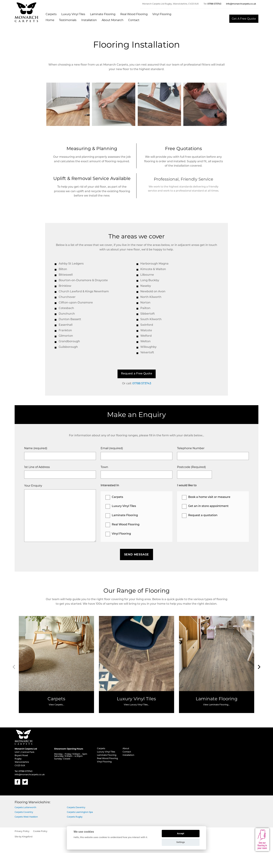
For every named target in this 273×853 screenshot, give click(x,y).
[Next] (259, 667)
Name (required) (35, 448)
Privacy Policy (22, 831)
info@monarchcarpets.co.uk (241, 4)
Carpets (51, 14)
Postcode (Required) (191, 467)
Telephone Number (190, 448)
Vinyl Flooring (161, 14)
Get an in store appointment (208, 506)
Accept (180, 833)
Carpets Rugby (75, 817)
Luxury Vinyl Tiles (73, 14)
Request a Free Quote (136, 373)
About (126, 749)
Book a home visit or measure (209, 497)
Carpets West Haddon (26, 817)
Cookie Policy (40, 831)
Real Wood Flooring (134, 14)
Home (50, 20)
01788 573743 (214, 4)
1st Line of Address (37, 467)
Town (104, 467)
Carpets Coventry (24, 812)
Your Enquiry (33, 485)
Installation (89, 20)
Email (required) (112, 448)
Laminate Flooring (102, 14)
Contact (133, 20)
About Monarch (112, 20)
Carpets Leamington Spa (80, 812)
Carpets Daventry (76, 808)
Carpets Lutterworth (25, 808)
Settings (180, 842)
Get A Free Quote (244, 18)
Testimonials (67, 20)
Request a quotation (202, 515)
